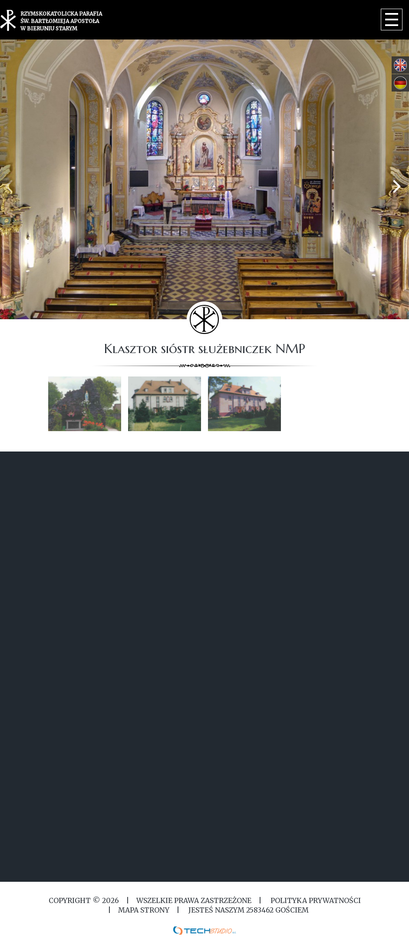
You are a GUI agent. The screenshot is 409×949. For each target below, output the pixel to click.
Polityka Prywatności (315, 900)
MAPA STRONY (143, 910)
